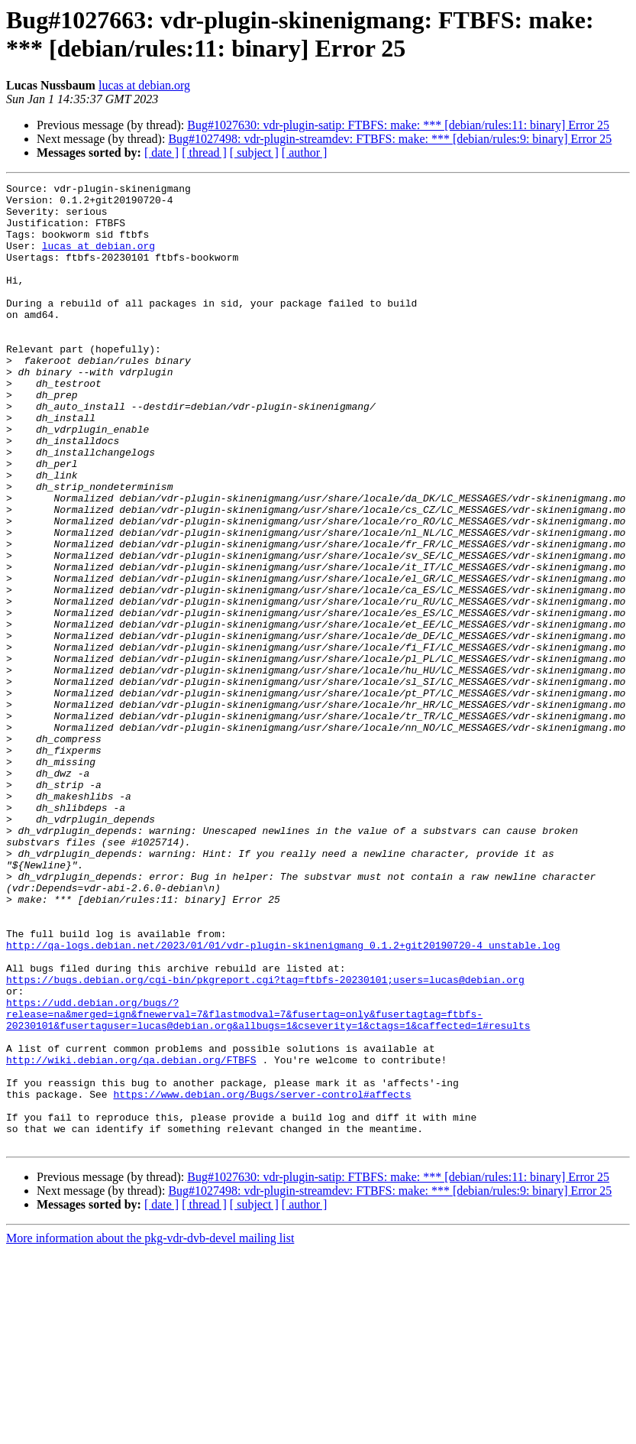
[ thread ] (204, 152)
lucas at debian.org (144, 85)
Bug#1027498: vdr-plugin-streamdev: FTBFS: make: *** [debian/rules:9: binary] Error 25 (390, 138)
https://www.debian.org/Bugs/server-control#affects (262, 1277)
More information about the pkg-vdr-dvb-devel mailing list (150, 1430)
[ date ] (161, 152)
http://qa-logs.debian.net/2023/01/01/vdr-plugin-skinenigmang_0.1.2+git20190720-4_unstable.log (283, 1098)
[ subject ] (254, 152)
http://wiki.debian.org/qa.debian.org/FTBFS (131, 1236)
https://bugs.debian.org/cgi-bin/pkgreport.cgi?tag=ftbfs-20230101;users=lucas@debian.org (265, 1140)
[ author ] (305, 152)
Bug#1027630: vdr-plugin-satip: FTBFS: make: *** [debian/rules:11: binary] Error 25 (398, 124)
